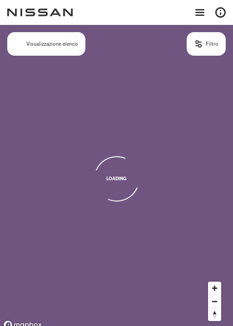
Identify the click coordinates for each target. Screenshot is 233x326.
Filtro (212, 44)
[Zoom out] (214, 301)
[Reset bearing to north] (214, 314)
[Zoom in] (214, 288)
